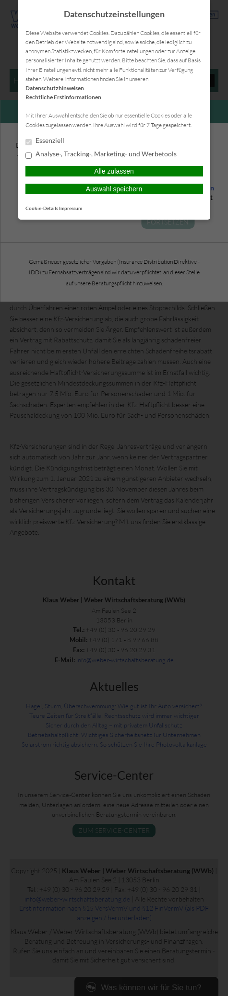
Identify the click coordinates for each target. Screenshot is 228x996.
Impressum (70, 208)
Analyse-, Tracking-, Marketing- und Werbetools (101, 154)
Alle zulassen (114, 171)
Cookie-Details (41, 208)
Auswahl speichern (114, 189)
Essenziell (44, 141)
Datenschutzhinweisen (54, 88)
